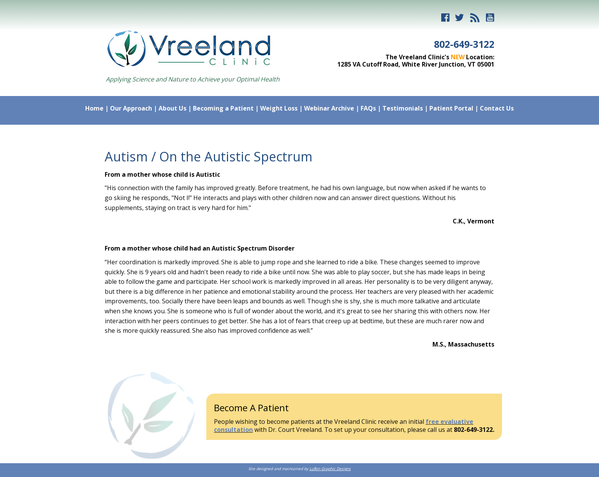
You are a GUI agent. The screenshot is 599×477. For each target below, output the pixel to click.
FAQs (368, 108)
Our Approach (131, 108)
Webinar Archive (329, 108)
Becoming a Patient (223, 108)
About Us (172, 108)
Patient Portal (451, 108)
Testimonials (402, 108)
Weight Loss (279, 108)
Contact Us (497, 108)
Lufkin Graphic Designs (330, 468)
